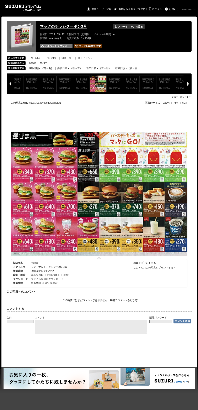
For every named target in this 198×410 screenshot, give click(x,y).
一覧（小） (35, 58)
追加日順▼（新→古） (127, 68)
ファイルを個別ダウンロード (47, 279)
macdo (32, 63)
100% (166, 102)
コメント (40, 317)
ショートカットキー (181, 97)
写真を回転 (37, 274)
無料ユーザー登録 (101, 9)
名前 (9, 317)
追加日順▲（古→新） (98, 68)
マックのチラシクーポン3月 (63, 26)
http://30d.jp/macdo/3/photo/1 (45, 102)
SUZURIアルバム (23, 7)
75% (176, 102)
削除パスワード (158, 317)
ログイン (157, 9)
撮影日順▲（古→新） (41, 68)
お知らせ (174, 9)
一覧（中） (51, 58)
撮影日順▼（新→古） (69, 68)
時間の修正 (53, 274)
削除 (66, 274)
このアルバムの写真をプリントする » (154, 267)
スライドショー (86, 58)
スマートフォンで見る (129, 26)
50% (184, 102)
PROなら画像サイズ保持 (131, 9)
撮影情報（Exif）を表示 (44, 283)
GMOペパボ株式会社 (189, 9)
